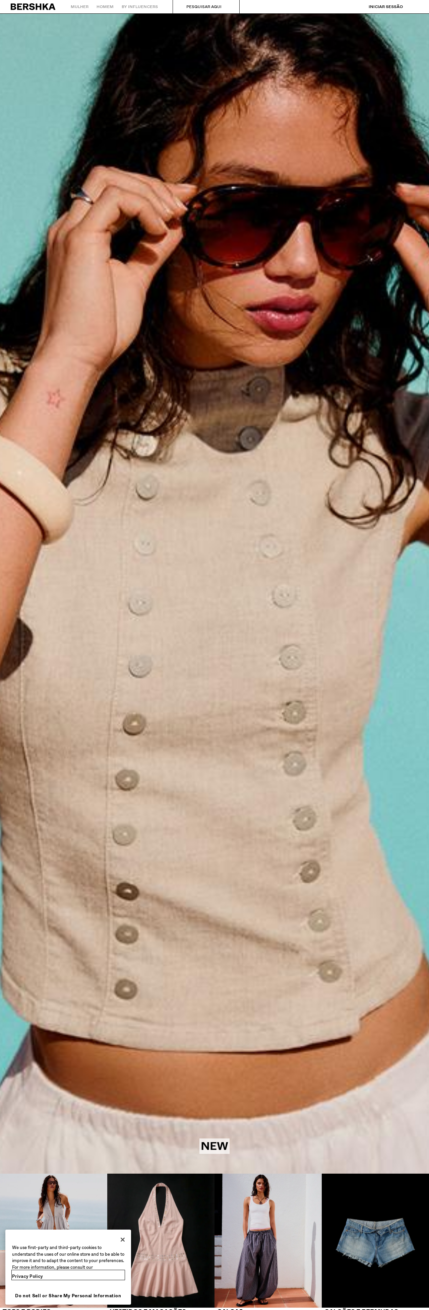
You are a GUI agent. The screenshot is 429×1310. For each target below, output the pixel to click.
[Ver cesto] (413, 6)
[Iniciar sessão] (379, 6)
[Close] (122, 1239)
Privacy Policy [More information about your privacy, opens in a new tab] (27, 1276)
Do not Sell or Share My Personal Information (68, 1296)
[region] (68, 1267)
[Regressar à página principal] (33, 6)
